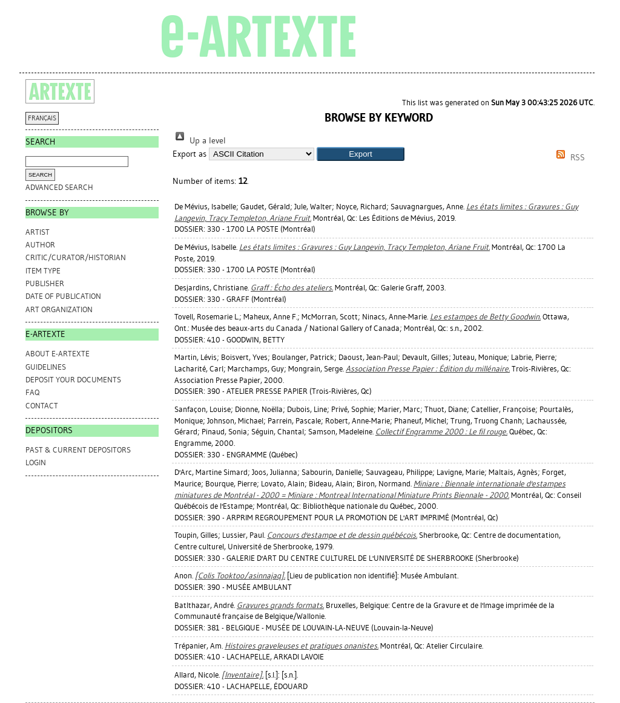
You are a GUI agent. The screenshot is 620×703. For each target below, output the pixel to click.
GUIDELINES (45, 366)
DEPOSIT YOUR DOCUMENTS (73, 379)
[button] (360, 154)
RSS (568, 157)
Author (40, 244)
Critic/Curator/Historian (75, 257)
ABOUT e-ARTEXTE (57, 353)
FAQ (32, 392)
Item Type (43, 270)
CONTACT (41, 405)
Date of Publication (63, 296)
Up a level (199, 141)
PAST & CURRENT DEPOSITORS (78, 449)
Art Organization (59, 309)
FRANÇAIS (42, 118)
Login (35, 462)
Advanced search (59, 187)
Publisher (44, 283)
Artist (37, 232)
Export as (189, 154)
